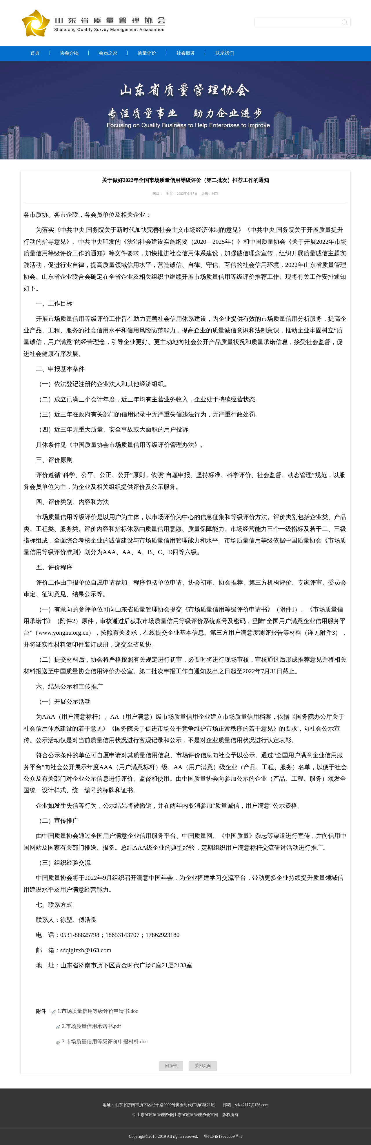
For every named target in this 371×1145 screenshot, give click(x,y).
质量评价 (147, 52)
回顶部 (171, 1066)
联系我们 (224, 52)
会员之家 (108, 52)
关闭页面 (203, 1066)
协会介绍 (69, 52)
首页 (35, 52)
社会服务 (186, 52)
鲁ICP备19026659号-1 (223, 1136)
